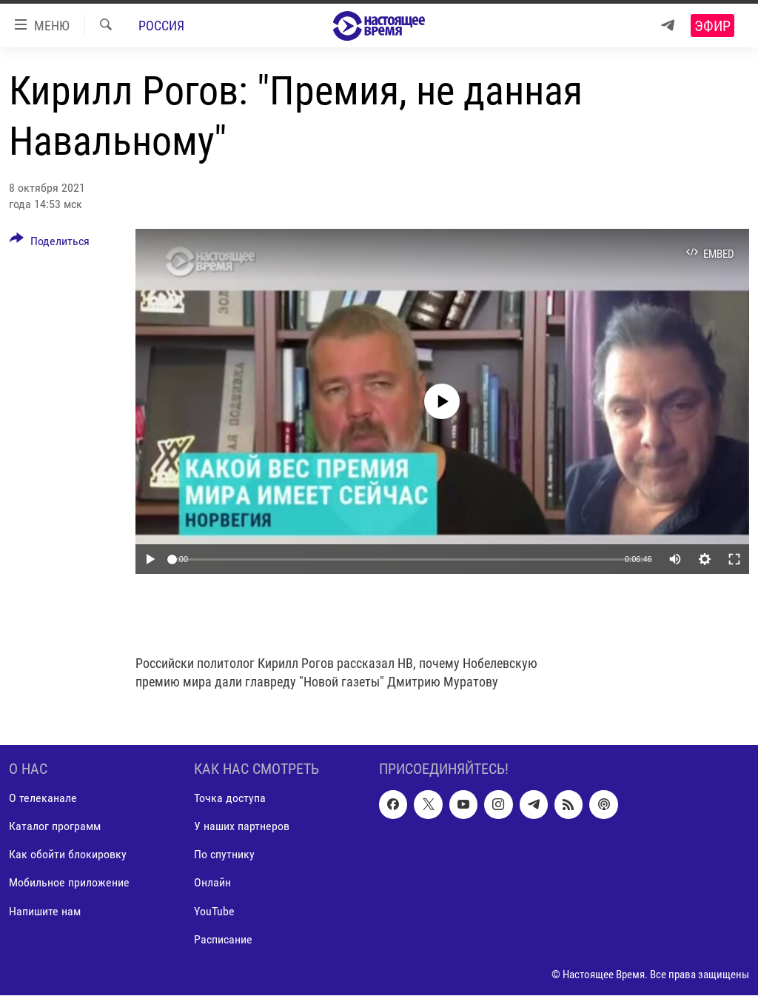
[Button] (50, 243)
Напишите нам (45, 911)
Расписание (223, 939)
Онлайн (212, 883)
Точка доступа (230, 799)
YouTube (214, 911)
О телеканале (43, 799)
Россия (161, 25)
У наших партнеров (241, 827)
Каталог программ (55, 827)
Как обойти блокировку (68, 855)
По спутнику (224, 855)
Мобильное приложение (69, 883)
